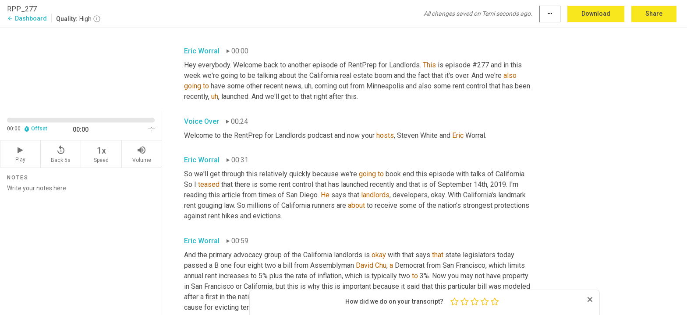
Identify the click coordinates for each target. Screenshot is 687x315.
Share (653, 13)
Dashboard (27, 18)
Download (595, 13)
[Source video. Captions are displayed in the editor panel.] (81, 68)
